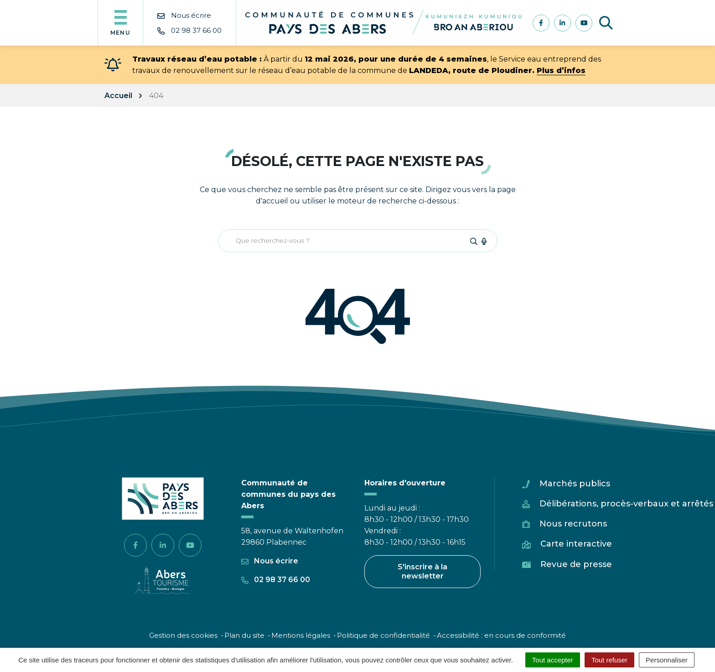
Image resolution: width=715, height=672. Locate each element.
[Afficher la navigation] (120, 23)
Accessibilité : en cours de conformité (501, 635)
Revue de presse (576, 564)
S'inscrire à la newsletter (422, 571)
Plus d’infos (561, 70)
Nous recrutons (573, 524)
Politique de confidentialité (383, 635)
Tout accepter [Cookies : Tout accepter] (552, 660)
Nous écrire (269, 561)
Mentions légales (300, 635)
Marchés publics (574, 484)
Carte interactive (576, 544)
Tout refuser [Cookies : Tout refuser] (609, 660)
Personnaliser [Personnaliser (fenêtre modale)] (667, 660)
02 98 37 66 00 (275, 579)
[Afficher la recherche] (606, 23)
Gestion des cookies (183, 635)
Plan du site (244, 635)
